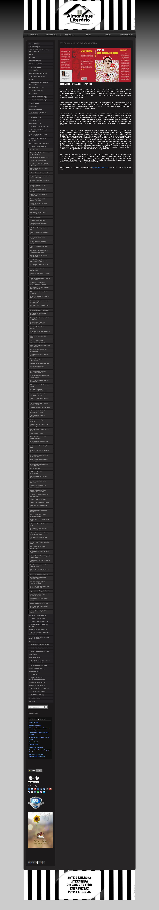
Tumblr (41, 789)
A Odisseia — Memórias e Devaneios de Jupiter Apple (38, 283)
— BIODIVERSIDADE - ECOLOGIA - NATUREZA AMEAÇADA (39, 661)
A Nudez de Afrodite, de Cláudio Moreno (39, 611)
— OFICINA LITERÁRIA (36, 90)
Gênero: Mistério (33, 742)
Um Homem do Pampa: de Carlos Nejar (39, 542)
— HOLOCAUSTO (34, 671)
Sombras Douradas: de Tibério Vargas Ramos (39, 169)
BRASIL (88, 35)
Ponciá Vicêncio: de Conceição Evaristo (39, 477)
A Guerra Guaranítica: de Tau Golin (40, 173)
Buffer (32, 792)
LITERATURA (33, 93)
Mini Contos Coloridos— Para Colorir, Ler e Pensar (38, 394)
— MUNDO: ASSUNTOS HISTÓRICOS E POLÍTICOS (37, 678)
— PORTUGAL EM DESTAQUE (38, 629)
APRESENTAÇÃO (32, 35)
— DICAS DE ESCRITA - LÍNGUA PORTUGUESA (38, 83)
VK (35, 792)
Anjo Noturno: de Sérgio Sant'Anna (37, 367)
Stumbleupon (50, 789)
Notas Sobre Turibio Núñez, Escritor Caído (38, 547)
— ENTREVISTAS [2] (35, 120)
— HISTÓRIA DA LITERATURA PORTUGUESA (38, 135)
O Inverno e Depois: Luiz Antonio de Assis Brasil (39, 301)
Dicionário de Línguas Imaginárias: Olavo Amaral (40, 346)
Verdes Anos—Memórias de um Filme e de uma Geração (39, 251)
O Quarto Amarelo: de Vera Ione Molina (39, 385)
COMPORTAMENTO (126, 35)
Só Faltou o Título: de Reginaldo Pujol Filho (39, 164)
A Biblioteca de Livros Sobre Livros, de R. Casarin (38, 213)
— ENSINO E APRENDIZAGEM (38, 73)
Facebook (29, 789)
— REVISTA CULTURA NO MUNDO (39, 645)
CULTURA (108, 35)
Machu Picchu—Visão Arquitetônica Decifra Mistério (38, 390)
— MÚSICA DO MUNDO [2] (37, 685)
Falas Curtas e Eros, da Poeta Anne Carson (38, 204)
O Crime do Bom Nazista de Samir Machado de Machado (39, 587)
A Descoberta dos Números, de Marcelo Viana (39, 607)
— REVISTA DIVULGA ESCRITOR (38, 648)
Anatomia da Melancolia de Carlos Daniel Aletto (40, 306)
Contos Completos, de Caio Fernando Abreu (38, 578)
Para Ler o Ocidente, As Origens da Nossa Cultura (39, 403)
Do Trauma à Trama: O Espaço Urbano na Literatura (38, 529)
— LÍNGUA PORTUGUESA (36, 87)
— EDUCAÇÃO (33, 70)
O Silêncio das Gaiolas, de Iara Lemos (39, 599)
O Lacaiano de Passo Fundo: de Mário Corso (39, 381)
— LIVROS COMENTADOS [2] (37, 615)
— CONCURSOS (34, 103)
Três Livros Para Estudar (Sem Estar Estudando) (38, 565)
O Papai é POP (34, 149)
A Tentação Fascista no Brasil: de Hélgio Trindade (39, 297)
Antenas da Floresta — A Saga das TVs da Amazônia (40, 556)
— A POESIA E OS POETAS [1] (38, 97)
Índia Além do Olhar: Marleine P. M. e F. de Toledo (40, 278)
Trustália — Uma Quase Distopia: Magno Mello (39, 399)
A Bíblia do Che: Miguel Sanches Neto (39, 228)
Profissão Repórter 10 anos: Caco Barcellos (39, 181)
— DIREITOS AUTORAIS (36, 109)
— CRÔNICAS (33, 106)
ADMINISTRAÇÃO (51, 35)
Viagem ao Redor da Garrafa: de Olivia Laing (39, 425)
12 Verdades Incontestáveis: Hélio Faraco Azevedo (39, 376)
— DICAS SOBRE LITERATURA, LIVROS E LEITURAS (38, 113)
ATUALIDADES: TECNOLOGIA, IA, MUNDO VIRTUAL (70, 35)
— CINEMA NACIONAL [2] (36, 668)
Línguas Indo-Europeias (36, 747)
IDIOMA (31, 79)
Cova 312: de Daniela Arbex (38, 160)
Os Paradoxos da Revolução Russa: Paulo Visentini (38, 371)
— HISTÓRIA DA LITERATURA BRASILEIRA (38, 130)
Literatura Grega (33, 744)
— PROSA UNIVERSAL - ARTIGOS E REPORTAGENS (39, 637)
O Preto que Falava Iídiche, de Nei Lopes (39, 520)
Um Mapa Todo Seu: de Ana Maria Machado (39, 451)
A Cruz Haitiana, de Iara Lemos (39, 603)
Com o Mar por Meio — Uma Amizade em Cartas (38, 515)
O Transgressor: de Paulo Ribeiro (39, 363)
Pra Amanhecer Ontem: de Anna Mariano (39, 355)
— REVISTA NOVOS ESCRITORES (39, 651)
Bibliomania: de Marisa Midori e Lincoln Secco (39, 442)
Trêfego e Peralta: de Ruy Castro (39, 502)
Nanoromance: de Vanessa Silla (39, 157)
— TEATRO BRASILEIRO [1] (37, 691)
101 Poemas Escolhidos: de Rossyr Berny (38, 472)
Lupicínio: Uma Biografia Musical (39, 591)
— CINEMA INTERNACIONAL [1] (38, 665)
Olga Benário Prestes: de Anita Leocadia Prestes (39, 265)
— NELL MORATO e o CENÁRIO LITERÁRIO (38, 625)
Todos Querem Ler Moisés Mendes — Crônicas (40, 332)
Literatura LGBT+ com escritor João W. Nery (38, 195)
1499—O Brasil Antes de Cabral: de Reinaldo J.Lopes (39, 533)
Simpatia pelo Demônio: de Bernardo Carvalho (37, 199)
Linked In (38, 789)
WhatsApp (38, 792)
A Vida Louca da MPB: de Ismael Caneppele (39, 570)
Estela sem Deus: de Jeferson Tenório (38, 506)
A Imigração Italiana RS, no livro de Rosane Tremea (39, 594)
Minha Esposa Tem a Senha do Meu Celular (39, 460)
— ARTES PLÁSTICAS (35, 657)
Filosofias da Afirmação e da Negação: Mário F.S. (38, 486)
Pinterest (35, 789)
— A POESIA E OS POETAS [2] (38, 100)
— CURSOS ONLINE (35, 67)
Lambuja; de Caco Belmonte (38, 499)
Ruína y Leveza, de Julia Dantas (39, 574)
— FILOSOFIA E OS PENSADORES (39, 126)
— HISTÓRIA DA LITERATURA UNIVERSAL (38, 139)
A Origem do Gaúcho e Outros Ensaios (38, 336)
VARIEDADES (33, 654)
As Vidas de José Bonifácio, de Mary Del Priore (39, 455)
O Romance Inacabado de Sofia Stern (39, 233)
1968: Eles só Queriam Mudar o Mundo (39, 538)
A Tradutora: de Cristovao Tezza (39, 310)
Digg (44, 789)
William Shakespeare (35, 725)
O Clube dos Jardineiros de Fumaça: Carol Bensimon (38, 490)
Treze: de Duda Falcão (36, 433)
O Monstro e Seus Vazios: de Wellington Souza (38, 437)
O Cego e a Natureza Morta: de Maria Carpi (38, 292)
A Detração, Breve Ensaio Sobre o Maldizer (39, 429)
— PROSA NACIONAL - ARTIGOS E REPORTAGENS (39, 633)
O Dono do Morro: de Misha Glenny (38, 242)
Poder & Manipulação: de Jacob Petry (39, 247)
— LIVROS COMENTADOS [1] (37, 146)
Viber (41, 792)
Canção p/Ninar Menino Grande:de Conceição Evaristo (40, 176)
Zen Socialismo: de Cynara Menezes (37, 420)
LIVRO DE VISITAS (34, 698)
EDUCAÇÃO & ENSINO (36, 64)
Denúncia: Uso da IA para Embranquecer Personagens (37, 755)
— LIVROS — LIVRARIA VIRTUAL (39, 621)
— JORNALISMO (34, 674)
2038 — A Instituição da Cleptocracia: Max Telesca (37, 341)
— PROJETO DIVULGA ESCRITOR (39, 688)
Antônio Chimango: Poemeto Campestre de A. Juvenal (38, 260)
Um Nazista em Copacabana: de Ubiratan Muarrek (39, 314)
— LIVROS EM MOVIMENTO (37, 618)
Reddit (47, 789)
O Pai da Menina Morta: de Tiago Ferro (39, 552)
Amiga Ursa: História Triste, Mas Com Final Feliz (39, 465)
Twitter (32, 789)
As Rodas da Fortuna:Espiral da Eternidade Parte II (39, 495)
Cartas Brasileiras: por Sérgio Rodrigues (38, 510)
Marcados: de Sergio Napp (37, 220)
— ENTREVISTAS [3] (35, 123)
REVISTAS (32, 641)
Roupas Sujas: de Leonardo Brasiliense (38, 481)
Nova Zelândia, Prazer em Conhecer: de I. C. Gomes (37, 323)
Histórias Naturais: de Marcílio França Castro (38, 256)
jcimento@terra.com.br (100, 167)
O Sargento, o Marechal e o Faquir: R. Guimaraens (40, 274)
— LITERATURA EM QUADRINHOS (39, 143)
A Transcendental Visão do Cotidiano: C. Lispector (37, 411)
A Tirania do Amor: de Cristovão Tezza (39, 524)
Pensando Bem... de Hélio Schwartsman (37, 269)
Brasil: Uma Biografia (36, 217)
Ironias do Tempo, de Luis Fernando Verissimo (37, 582)
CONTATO (32, 701)
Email (44, 792)
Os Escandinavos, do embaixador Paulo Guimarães (39, 288)
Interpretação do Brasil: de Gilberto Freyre (37, 416)
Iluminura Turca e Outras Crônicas (40, 407)
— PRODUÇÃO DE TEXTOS (37, 76)
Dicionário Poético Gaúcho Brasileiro (37, 327)
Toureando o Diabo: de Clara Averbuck (38, 190)
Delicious (29, 792)
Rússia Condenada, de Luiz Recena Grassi (38, 208)
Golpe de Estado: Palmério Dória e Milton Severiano (40, 153)
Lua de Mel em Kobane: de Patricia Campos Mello (40, 561)
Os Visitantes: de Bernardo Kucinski (37, 237)
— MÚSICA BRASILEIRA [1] (37, 682)
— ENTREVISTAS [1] (35, 117)
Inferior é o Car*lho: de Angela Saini (38, 446)
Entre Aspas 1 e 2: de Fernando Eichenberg (39, 224)
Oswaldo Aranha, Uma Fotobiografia (36, 359)
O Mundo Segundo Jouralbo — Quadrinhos (39, 185)
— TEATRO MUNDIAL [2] (36, 695)
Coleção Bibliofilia (35, 469)
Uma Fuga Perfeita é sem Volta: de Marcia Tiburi (40, 318)
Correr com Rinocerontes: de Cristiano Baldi (38, 350)
